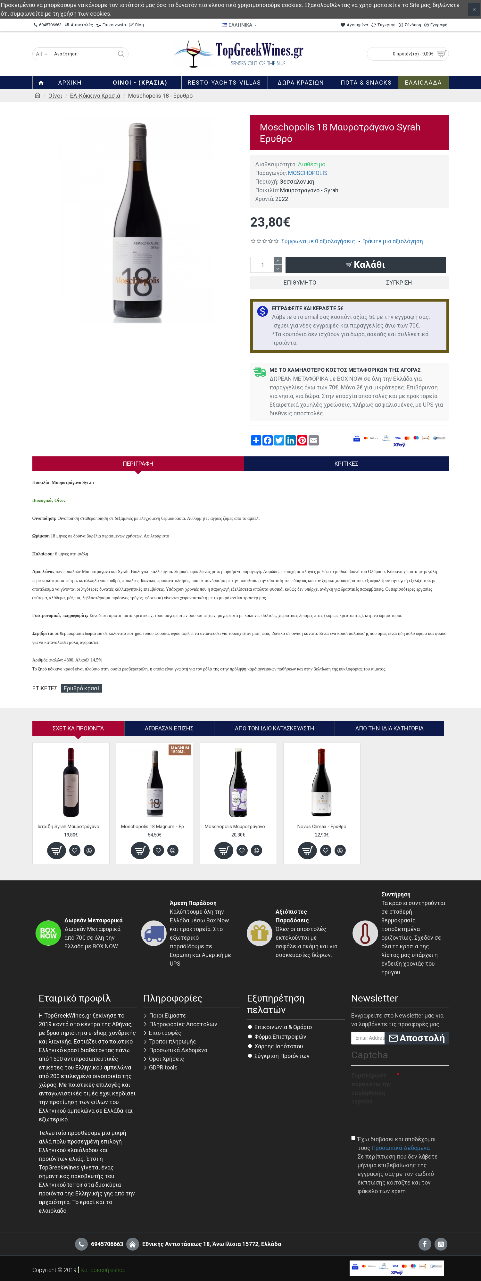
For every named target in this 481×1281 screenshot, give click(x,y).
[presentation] (400, 1119)
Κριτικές (346, 463)
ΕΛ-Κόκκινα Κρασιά (95, 95)
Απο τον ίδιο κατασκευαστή (274, 728)
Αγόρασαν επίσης (169, 728)
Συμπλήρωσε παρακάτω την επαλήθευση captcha (371, 1088)
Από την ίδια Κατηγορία (389, 728)
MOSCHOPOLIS (308, 173)
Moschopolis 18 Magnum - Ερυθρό (154, 826)
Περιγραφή (138, 463)
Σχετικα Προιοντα (78, 728)
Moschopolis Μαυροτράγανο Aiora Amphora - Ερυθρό (238, 826)
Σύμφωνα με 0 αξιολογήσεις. (318, 241)
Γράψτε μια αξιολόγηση (392, 241)
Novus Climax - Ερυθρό (321, 826)
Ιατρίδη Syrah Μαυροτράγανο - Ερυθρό (70, 826)
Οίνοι (55, 95)
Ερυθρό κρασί (81, 688)
